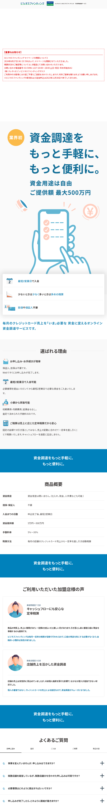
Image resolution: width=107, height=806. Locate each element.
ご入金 (53, 748)
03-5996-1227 (30, 67)
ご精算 (74, 748)
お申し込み (11, 748)
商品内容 (96, 748)
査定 (32, 748)
